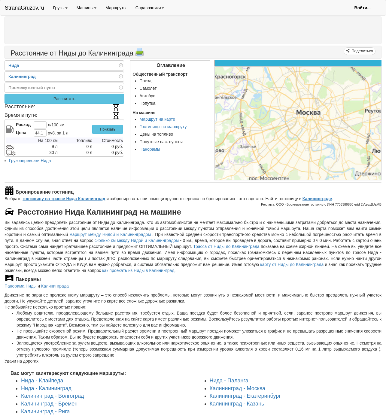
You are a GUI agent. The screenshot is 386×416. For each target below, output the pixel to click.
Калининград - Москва (238, 388)
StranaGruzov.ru (24, 8)
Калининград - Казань (237, 404)
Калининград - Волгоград (52, 396)
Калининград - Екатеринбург (245, 396)
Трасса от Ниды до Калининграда (226, 246)
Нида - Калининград (46, 388)
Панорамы (149, 149)
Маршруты (115, 7)
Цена (21, 132)
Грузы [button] (60, 7)
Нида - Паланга (229, 381)
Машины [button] (86, 7)
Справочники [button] (149, 7)
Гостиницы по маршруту (163, 126)
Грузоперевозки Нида (30, 160)
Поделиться (362, 51)
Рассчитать (64, 98)
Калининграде (317, 198)
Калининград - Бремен (49, 404)
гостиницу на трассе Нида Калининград (64, 198)
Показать (107, 129)
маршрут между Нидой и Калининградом (110, 234)
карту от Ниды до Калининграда (292, 264)
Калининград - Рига (45, 411)
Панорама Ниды (20, 286)
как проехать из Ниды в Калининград (138, 270)
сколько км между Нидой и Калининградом (137, 240)
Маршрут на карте (157, 119)
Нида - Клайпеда (42, 381)
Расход (23, 124)
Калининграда (55, 286)
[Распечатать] (139, 54)
